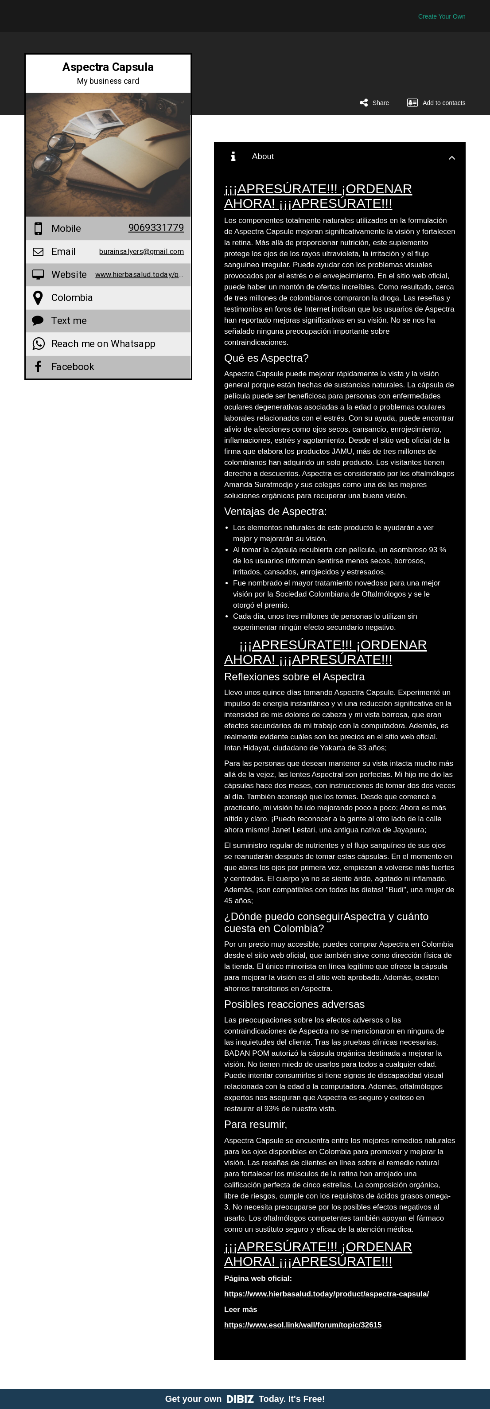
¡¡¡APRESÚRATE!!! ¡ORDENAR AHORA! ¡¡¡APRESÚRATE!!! (318, 196)
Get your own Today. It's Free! (245, 1399)
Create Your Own (442, 16)
